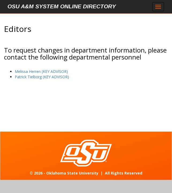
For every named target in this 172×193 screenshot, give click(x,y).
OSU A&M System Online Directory (61, 6)
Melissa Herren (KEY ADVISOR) (41, 71)
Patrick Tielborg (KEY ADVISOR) (42, 76)
